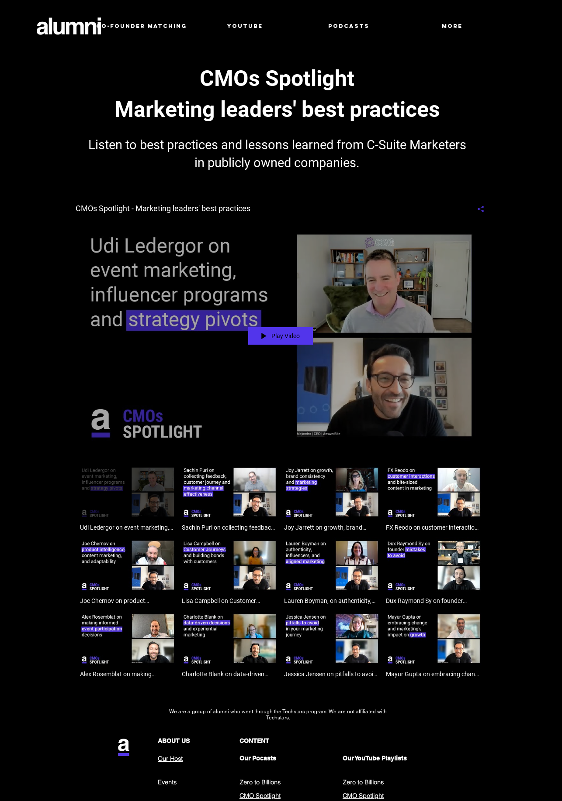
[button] (245, 26)
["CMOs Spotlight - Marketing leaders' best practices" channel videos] (280, 573)
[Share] (477, 209)
